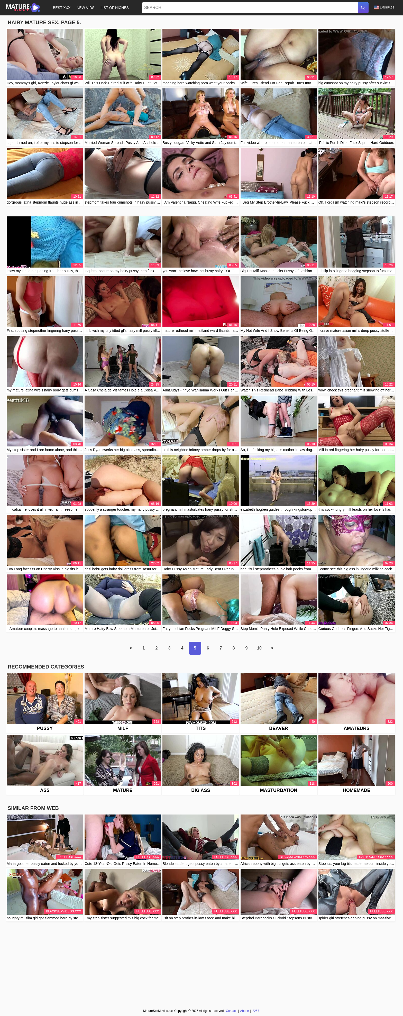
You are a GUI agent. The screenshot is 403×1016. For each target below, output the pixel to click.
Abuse (244, 1011)
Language (384, 7)
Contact (231, 1011)
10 (259, 648)
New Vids (85, 8)
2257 (255, 1011)
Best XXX (61, 8)
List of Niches (114, 8)
